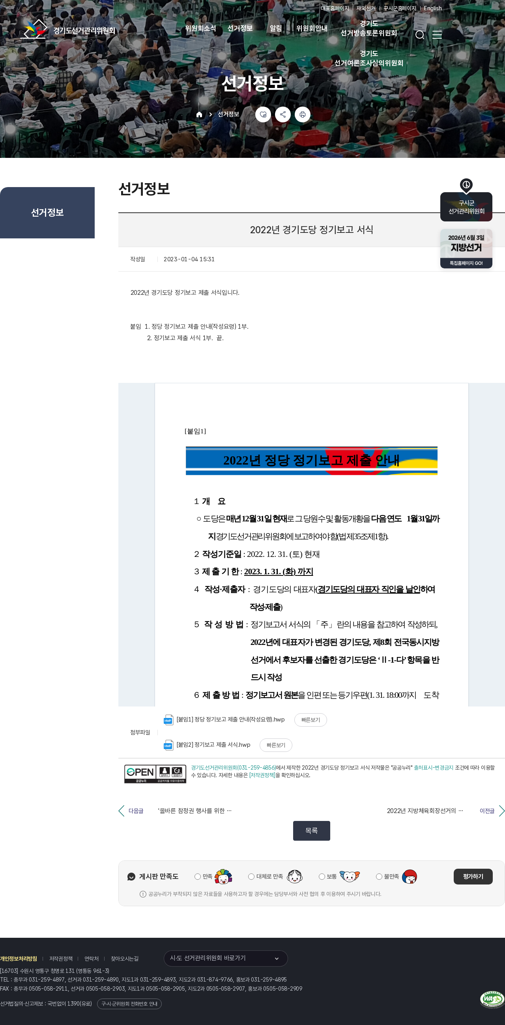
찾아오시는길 (124, 959)
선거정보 (240, 28)
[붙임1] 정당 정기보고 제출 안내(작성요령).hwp (224, 719)
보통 (332, 876)
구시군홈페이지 (399, 8)
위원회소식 (200, 28)
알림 (276, 28)
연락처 (91, 959)
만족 (208, 876)
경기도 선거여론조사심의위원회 (369, 58)
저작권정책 (61, 959)
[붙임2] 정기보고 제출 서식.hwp (207, 745)
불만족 (391, 876)
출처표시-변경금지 (433, 768)
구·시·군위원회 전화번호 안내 (129, 1004)
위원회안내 (311, 28)
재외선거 (366, 8)
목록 (311, 830)
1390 (73, 1004)
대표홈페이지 (335, 8)
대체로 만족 (269, 876)
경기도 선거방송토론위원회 (369, 28)
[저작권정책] (262, 775)
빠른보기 (310, 720)
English (433, 8)
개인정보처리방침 (18, 959)
